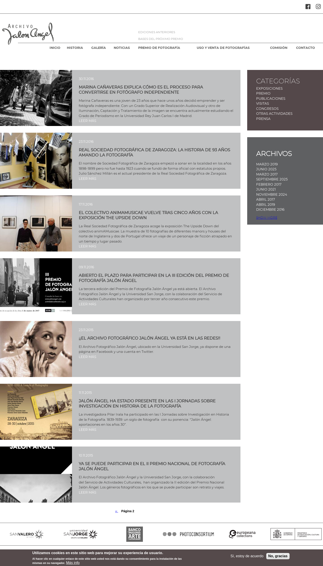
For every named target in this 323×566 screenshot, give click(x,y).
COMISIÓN (278, 48)
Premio (263, 93)
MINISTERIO (296, 534)
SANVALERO (27, 534)
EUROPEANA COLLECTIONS (242, 534)
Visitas (262, 103)
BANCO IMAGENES (135, 534)
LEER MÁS (87, 121)
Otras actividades (274, 113)
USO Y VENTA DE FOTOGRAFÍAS (223, 48)
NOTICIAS (122, 48)
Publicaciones (270, 98)
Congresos (267, 109)
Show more (266, 217)
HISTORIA (75, 48)
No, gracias (278, 557)
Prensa (263, 119)
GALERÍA (98, 48)
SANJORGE (81, 534)
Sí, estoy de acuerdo (247, 557)
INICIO (55, 48)
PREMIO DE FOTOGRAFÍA (159, 48)
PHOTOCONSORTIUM (188, 534)
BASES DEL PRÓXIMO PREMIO (160, 39)
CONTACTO (305, 48)
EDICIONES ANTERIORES (156, 32)
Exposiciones (269, 88)
